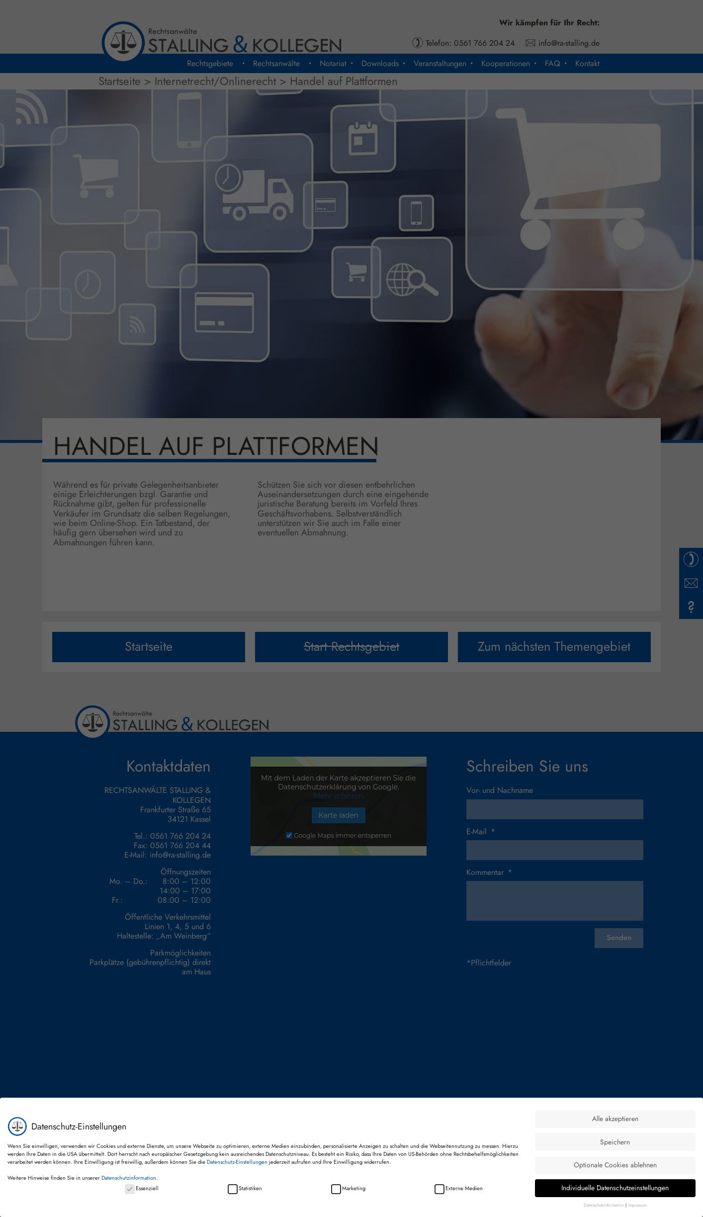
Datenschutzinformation (128, 1178)
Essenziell (142, 1188)
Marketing (348, 1188)
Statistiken (245, 1188)
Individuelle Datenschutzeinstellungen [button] (615, 1188)
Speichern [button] (615, 1142)
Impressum (637, 1205)
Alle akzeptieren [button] (615, 1119)
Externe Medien (459, 1188)
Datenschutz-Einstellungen (237, 1162)
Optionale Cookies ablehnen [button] (615, 1165)
